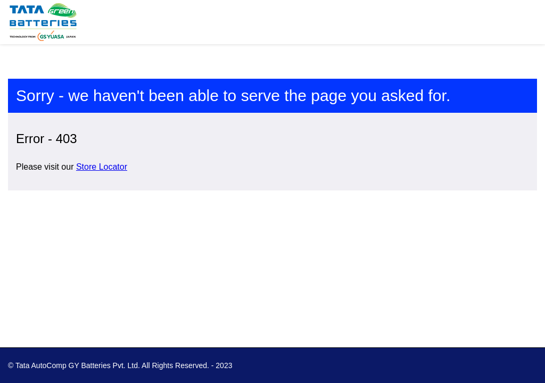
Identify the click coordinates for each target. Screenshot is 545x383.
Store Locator (101, 166)
